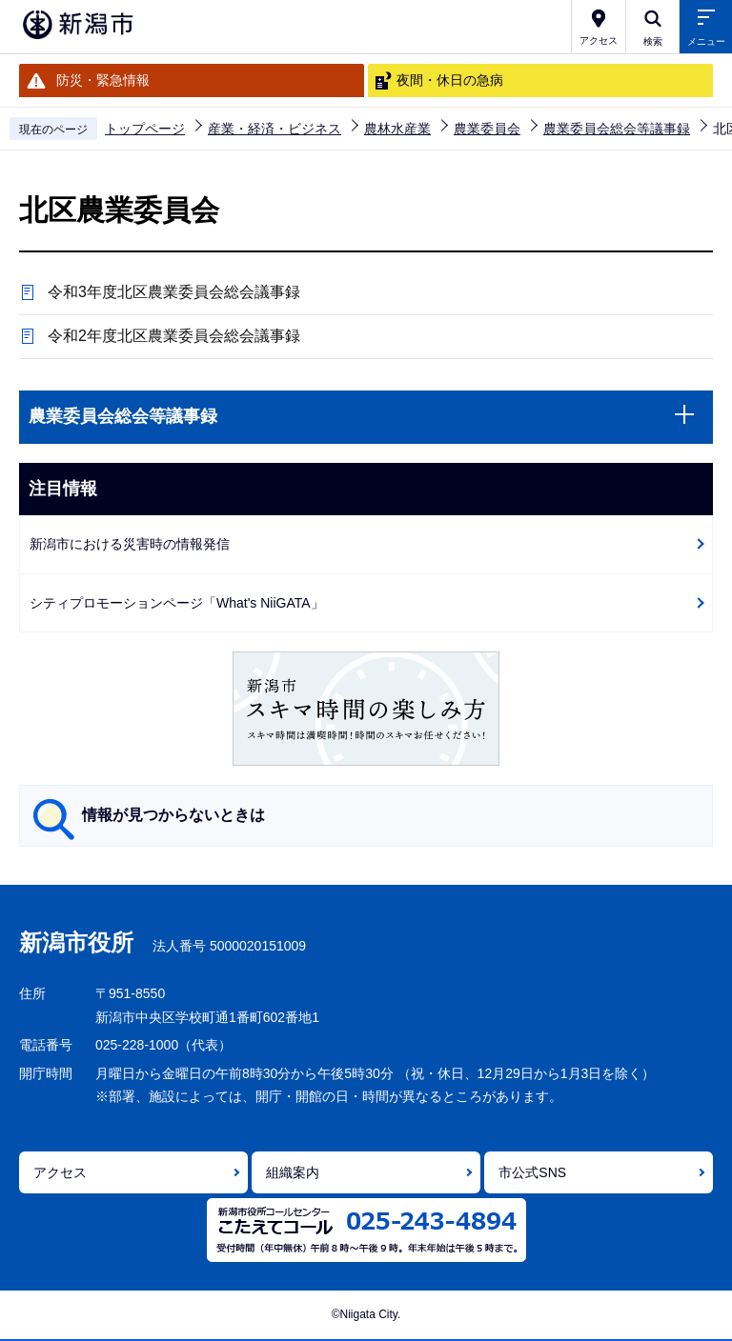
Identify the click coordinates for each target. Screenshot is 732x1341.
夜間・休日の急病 (449, 80)
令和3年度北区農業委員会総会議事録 (174, 292)
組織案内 (292, 1172)
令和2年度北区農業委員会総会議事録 (174, 336)
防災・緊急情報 (103, 80)
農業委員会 (487, 128)
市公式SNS (532, 1172)
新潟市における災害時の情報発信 (130, 543)
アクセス (60, 1172)
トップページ (145, 128)
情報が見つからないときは (173, 815)
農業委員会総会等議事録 (616, 128)
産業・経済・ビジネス (274, 128)
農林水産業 (397, 128)
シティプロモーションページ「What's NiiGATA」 (177, 602)
